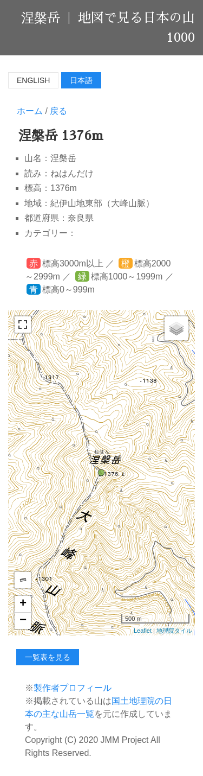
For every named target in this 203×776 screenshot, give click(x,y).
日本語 (81, 80)
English (33, 80)
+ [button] (23, 604)
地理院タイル (174, 630)
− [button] (23, 621)
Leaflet (143, 630)
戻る (58, 111)
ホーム (30, 111)
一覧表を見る (47, 657)
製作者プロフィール (73, 687)
